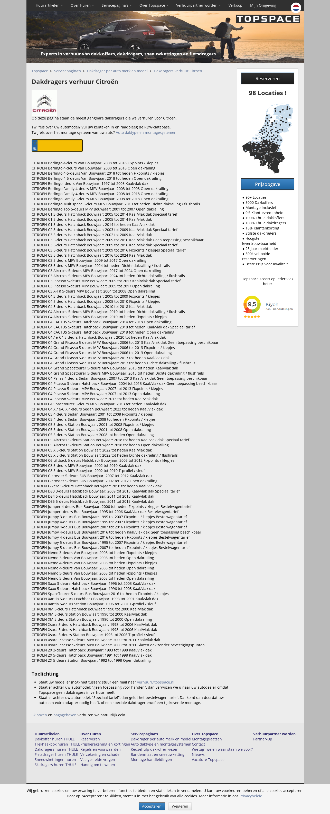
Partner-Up (262, 739)
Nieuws (198, 754)
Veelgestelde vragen (97, 759)
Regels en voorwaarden (100, 749)
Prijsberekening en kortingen (105, 744)
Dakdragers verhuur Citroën (178, 70)
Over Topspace (153, 5)
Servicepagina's (117, 5)
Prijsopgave (267, 184)
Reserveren (268, 78)
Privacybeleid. (251, 795)
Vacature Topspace (208, 759)
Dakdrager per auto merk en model (117, 70)
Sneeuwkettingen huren (55, 759)
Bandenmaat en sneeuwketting (157, 754)
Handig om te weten (97, 764)
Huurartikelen (49, 5)
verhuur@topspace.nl (155, 682)
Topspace (40, 70)
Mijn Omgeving (263, 5)
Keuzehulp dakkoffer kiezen (154, 749)
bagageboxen (65, 714)
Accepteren (152, 806)
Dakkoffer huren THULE (55, 739)
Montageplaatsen (207, 739)
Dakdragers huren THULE (56, 749)
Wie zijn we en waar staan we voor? (222, 749)
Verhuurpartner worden (198, 5)
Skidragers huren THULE (56, 764)
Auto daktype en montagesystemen (146, 132)
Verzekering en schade (99, 754)
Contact (198, 744)
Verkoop (235, 5)
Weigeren (180, 806)
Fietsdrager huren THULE (56, 754)
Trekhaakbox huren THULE (57, 744)
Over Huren (82, 5)
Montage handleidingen (151, 759)
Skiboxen (39, 714)
